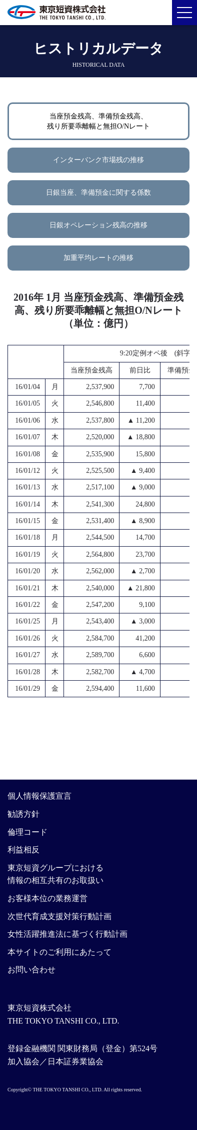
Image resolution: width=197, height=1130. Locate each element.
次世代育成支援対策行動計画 (60, 916)
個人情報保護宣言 (40, 796)
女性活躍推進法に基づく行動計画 (68, 934)
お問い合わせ (32, 969)
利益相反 (24, 849)
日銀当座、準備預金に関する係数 (98, 192)
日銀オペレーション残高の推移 (99, 225)
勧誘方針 (24, 814)
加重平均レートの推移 (99, 258)
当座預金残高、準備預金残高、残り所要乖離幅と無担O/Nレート (98, 121)
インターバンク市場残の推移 (98, 160)
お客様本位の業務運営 (48, 898)
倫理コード (28, 832)
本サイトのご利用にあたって (60, 952)
